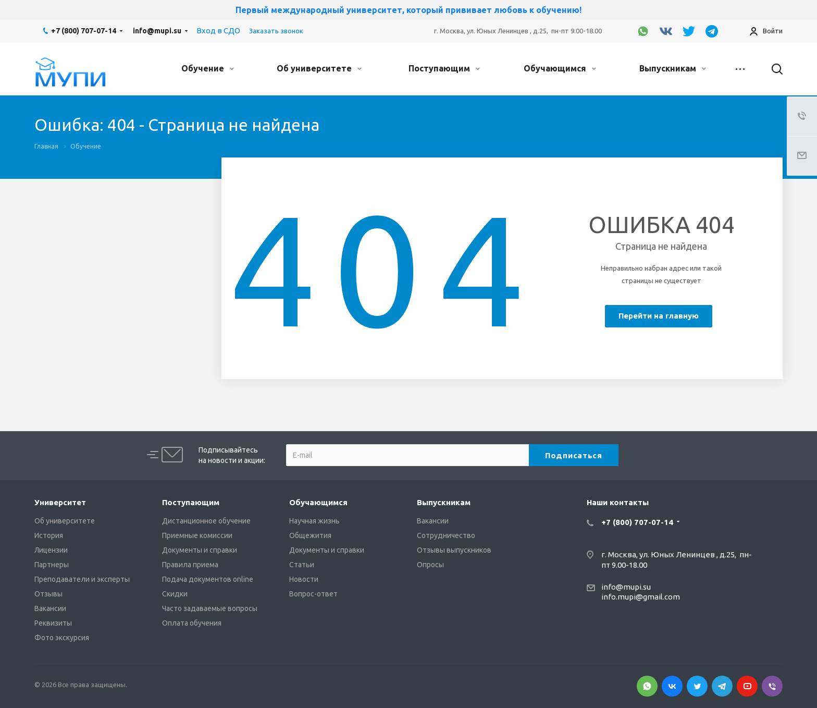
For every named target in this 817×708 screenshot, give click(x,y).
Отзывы (48, 594)
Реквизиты (53, 623)
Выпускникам (672, 68)
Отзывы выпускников (454, 550)
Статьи (301, 564)
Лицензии (51, 550)
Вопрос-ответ (313, 594)
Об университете (319, 68)
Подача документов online (207, 579)
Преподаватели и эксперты (82, 579)
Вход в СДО (218, 30)
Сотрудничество (446, 535)
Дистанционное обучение (206, 521)
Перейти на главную (658, 315)
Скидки (175, 594)
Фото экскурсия (61, 637)
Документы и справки (199, 550)
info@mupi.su (157, 31)
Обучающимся (560, 68)
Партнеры (51, 564)
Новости (303, 579)
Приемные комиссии (197, 535)
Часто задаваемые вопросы (209, 608)
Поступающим (444, 68)
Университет (60, 502)
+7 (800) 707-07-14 (83, 31)
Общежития (310, 535)
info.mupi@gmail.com (640, 596)
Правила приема (190, 564)
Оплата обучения (191, 623)
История (48, 535)
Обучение (207, 68)
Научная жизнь (314, 521)
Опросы (430, 564)
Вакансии (50, 608)
